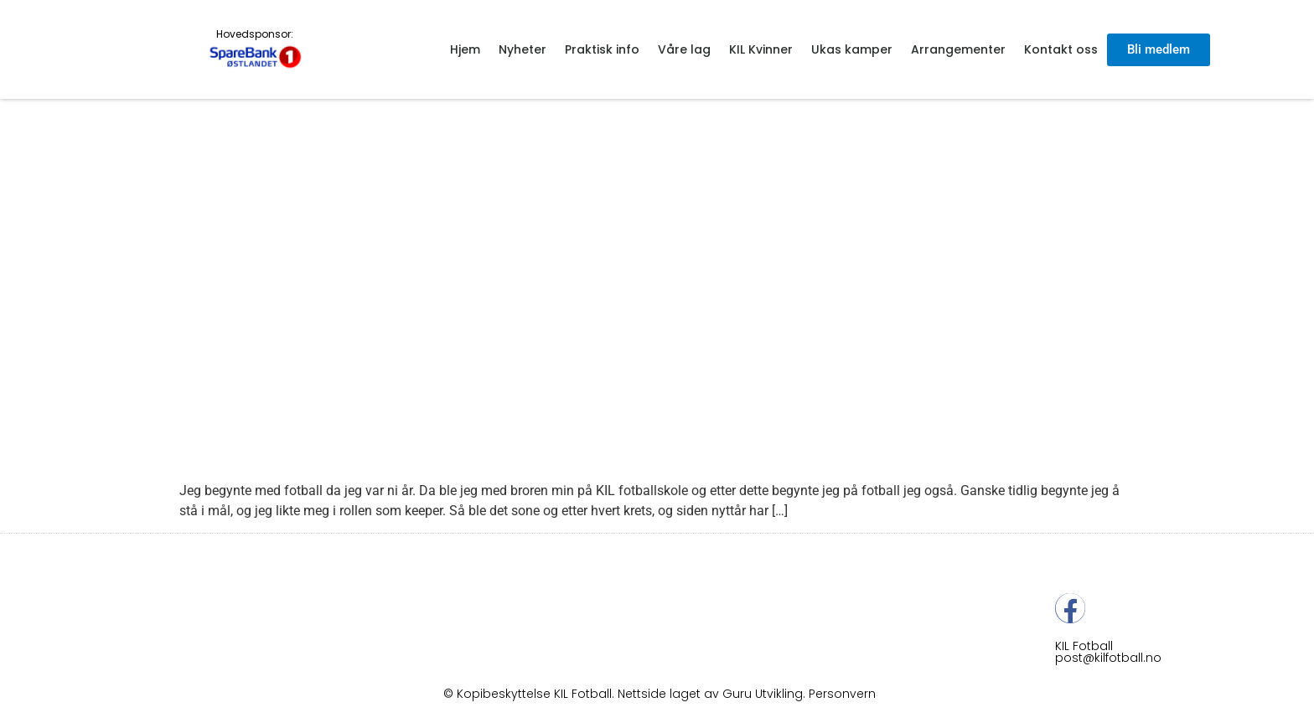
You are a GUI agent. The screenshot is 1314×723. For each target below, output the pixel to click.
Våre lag (684, 49)
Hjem (465, 49)
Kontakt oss (1061, 49)
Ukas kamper (851, 49)
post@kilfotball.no (1108, 657)
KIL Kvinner (761, 49)
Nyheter (522, 49)
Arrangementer (958, 49)
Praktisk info (602, 49)
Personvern (842, 693)
